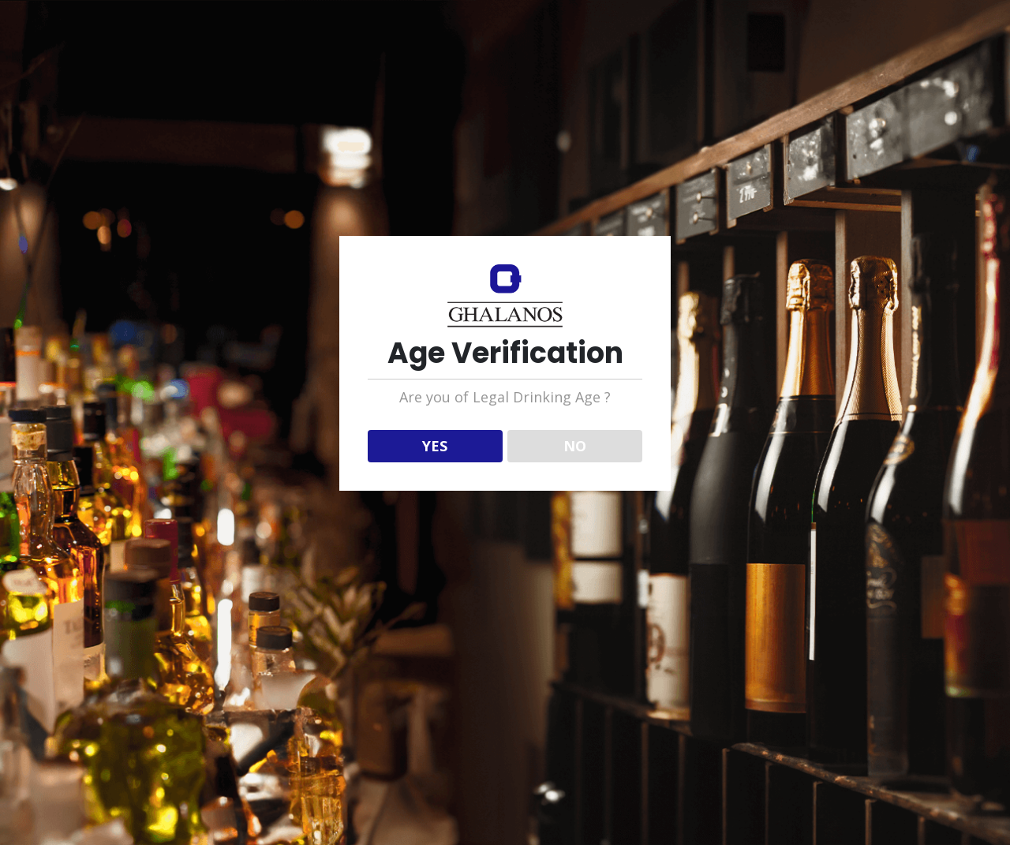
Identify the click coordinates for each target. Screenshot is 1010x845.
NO (574, 445)
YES (434, 445)
